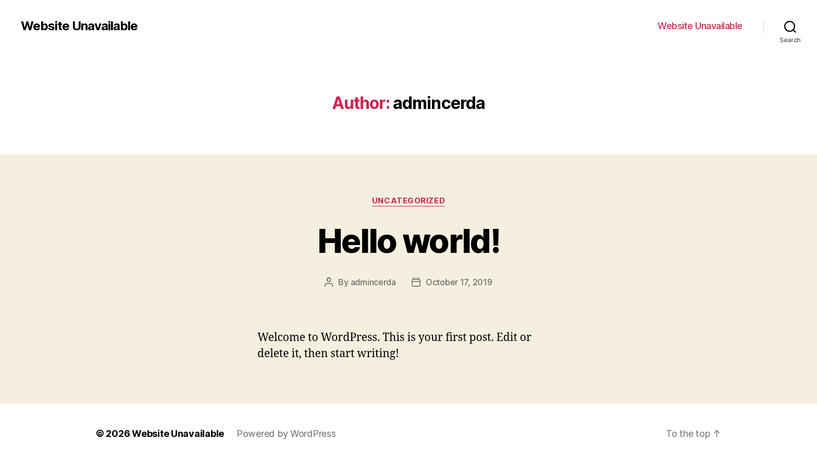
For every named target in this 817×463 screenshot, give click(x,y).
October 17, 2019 (459, 282)
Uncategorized (408, 200)
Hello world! (408, 241)
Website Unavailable (79, 26)
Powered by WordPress (286, 433)
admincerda (373, 282)
